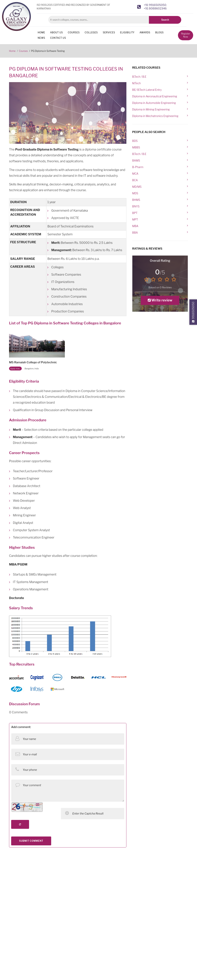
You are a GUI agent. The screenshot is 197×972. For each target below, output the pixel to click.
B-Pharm (137, 167)
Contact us (58, 37)
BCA (135, 180)
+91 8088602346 (155, 8)
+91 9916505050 (155, 5)
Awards (144, 32)
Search (165, 19)
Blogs (159, 32)
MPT (135, 219)
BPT (135, 213)
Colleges (91, 32)
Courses (74, 32)
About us (56, 32)
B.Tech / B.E (139, 76)
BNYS (135, 206)
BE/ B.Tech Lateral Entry (147, 89)
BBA (135, 232)
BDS (135, 140)
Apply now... (15, 368)
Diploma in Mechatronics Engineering (155, 116)
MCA (135, 173)
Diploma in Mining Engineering (151, 109)
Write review (160, 300)
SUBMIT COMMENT (31, 840)
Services (109, 32)
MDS (135, 193)
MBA (135, 226)
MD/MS (137, 186)
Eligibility (127, 32)
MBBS (136, 147)
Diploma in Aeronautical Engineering (154, 96)
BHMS (136, 199)
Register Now (185, 35)
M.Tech (136, 83)
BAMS (136, 160)
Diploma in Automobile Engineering (154, 102)
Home (41, 32)
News (41, 37)
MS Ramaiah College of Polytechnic (33, 362)
